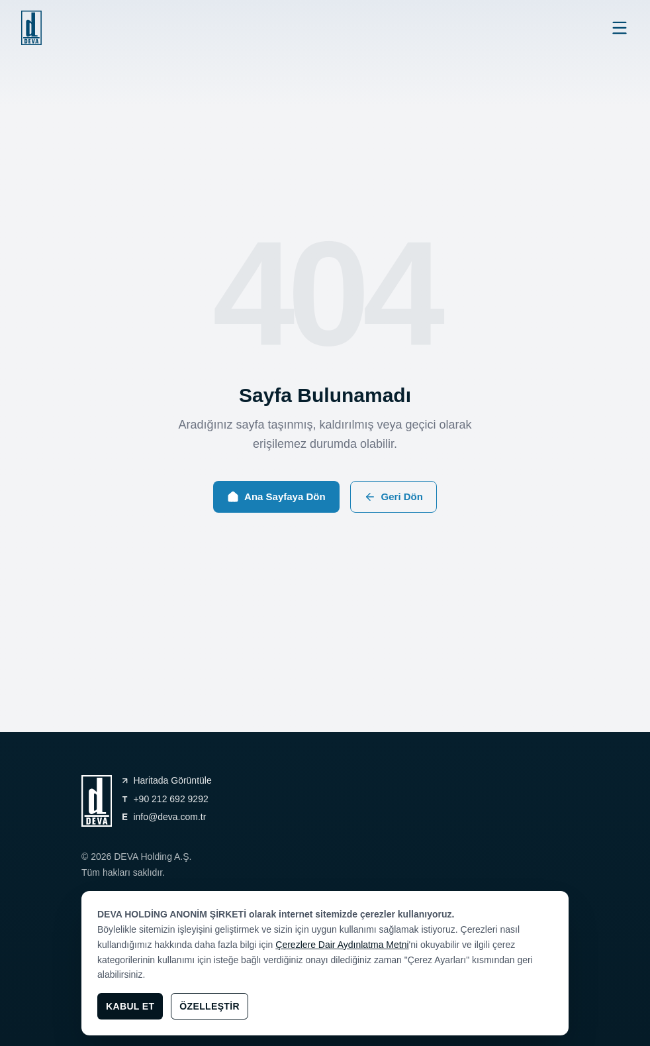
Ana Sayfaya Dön (276, 497)
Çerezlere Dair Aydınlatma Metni (341, 944)
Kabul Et (130, 1006)
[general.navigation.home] (31, 28)
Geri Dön (393, 497)
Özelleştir (209, 1006)
